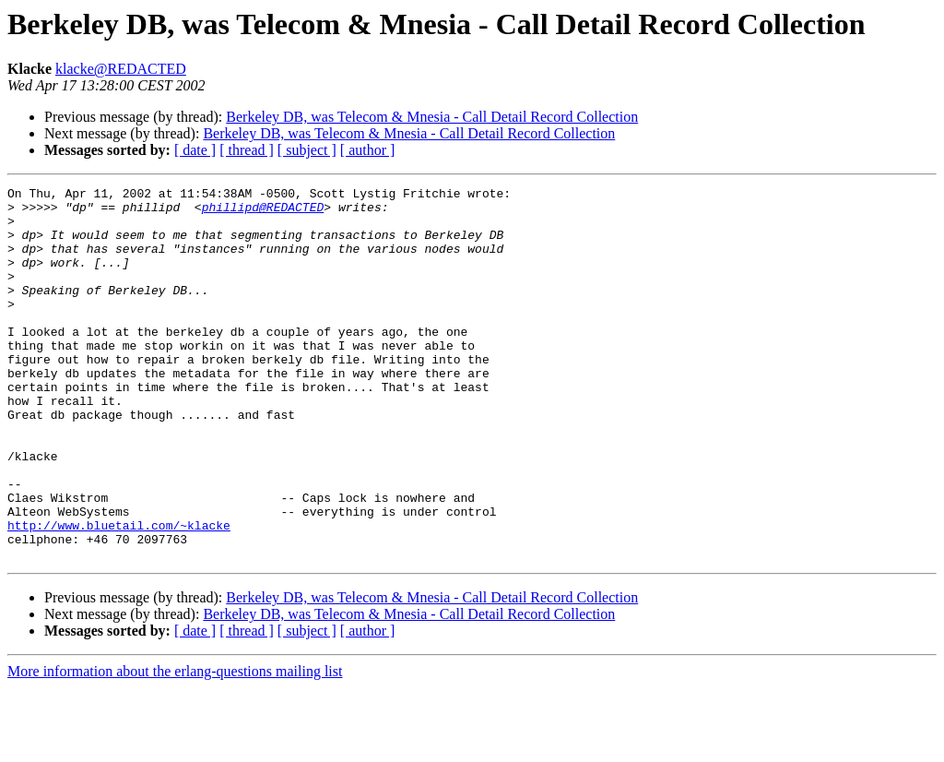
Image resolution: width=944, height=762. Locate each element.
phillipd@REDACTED (263, 212)
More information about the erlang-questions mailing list (174, 746)
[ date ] (195, 150)
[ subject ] (306, 150)
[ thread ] (246, 150)
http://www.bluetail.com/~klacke (118, 594)
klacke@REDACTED (120, 69)
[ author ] (367, 150)
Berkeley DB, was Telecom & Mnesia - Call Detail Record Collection (432, 117)
